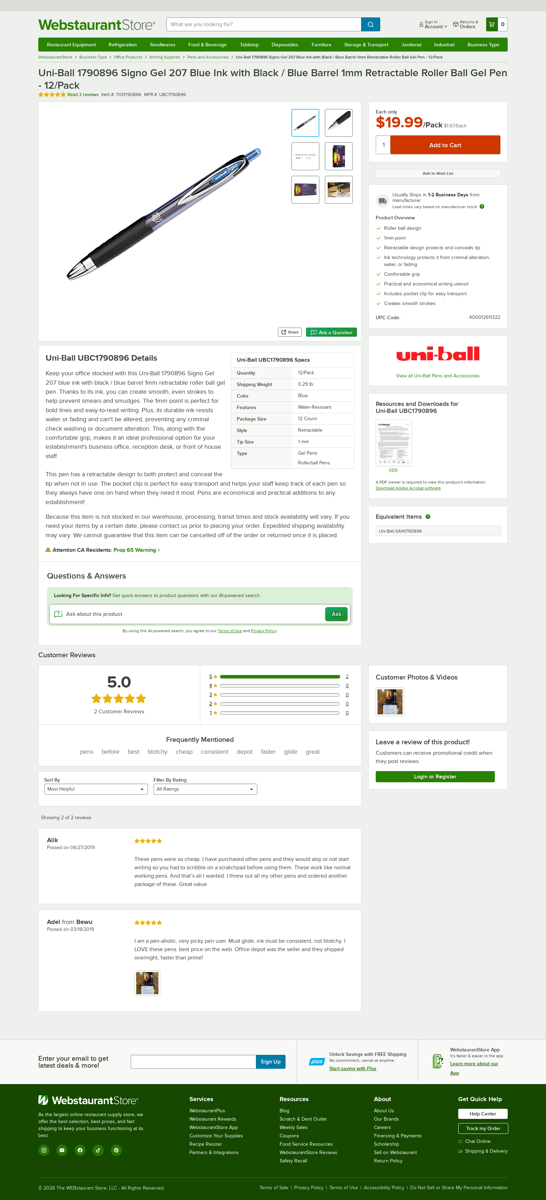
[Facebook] (80, 1150)
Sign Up (271, 1062)
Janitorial (411, 44)
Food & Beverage (207, 44)
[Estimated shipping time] (482, 206)
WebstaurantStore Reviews (308, 1152)
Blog (284, 1110)
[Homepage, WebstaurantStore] (96, 24)
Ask (336, 614)
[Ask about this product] (200, 614)
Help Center (483, 1113)
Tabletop (249, 44)
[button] (305, 123)
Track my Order (483, 1128)
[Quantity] (383, 144)
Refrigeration (123, 44)
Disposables (285, 44)
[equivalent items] (428, 516)
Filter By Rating (170, 779)
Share (290, 332)
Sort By (52, 779)
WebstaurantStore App (213, 1127)
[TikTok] (98, 1150)
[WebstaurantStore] (95, 1100)
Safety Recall (293, 1160)
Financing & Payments (398, 1135)
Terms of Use (230, 630)
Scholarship (386, 1144)
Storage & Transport (366, 44)
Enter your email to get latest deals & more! (73, 1062)
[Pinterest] (116, 1150)
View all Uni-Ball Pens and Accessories (438, 375)
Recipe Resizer (205, 1144)
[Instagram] (43, 1150)
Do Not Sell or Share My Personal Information (459, 1187)
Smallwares (163, 44)
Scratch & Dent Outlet (303, 1119)
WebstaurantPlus (207, 1110)
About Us (384, 1110)
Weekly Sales (294, 1127)
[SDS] (393, 445)
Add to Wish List (438, 173)
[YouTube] (62, 1150)
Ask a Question (331, 332)
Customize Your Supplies (216, 1135)
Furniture (322, 44)
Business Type (483, 44)
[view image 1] (390, 702)
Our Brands (386, 1119)
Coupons (289, 1135)
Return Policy (388, 1160)
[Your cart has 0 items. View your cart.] (497, 24)
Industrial (444, 44)
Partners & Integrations (214, 1152)
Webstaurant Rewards (212, 1119)
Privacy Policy (263, 630)
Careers (382, 1127)
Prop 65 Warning (135, 550)
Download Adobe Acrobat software (408, 488)
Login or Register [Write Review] (435, 777)
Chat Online (474, 1141)
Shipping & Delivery (483, 1151)
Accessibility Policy (384, 1187)
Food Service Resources (306, 1144)
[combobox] (263, 24)
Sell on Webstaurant (395, 1152)
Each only (386, 112)
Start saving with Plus (352, 1068)
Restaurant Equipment (71, 44)
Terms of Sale (273, 1187)
